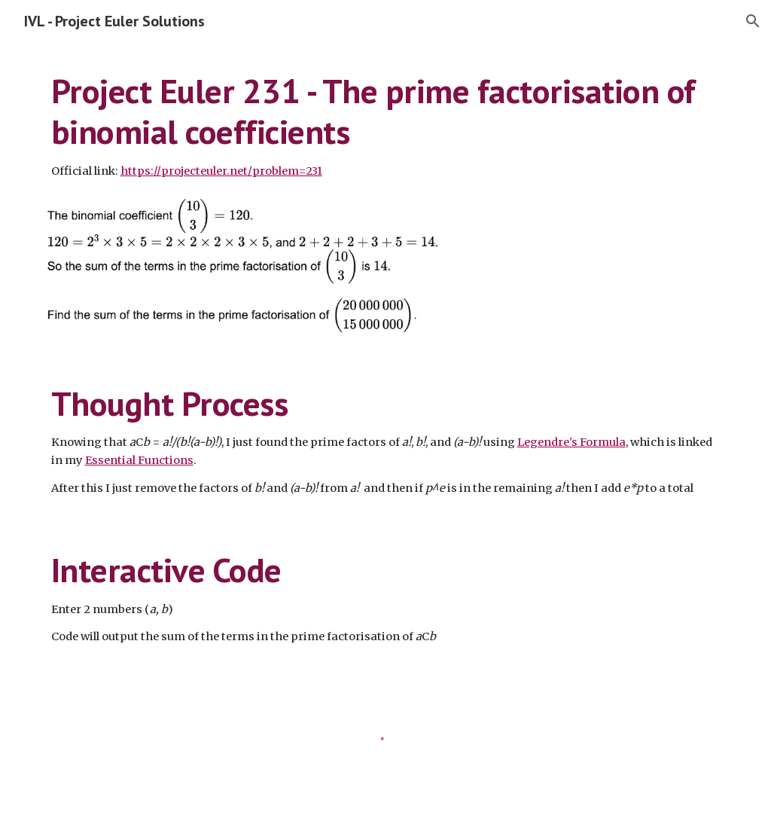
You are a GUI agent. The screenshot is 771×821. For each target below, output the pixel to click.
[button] (753, 21)
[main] (386, 125)
